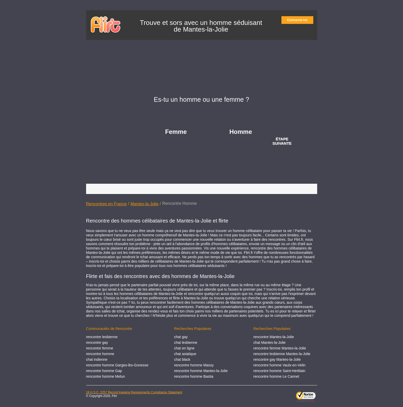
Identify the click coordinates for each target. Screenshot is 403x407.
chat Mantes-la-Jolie (269, 342)
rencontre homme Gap (104, 371)
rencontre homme (100, 354)
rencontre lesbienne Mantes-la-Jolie (281, 354)
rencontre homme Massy (194, 365)
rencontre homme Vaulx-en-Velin (279, 365)
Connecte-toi (299, 20)
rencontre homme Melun (105, 376)
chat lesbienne (185, 342)
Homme (241, 131)
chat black (182, 359)
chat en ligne (184, 348)
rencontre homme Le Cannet (276, 376)
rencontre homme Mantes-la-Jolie (201, 371)
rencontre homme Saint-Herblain (279, 371)
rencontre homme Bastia (193, 376)
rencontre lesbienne (102, 337)
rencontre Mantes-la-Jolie (273, 337)
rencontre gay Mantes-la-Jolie (277, 359)
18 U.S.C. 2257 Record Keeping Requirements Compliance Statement (134, 392)
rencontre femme (99, 348)
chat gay (181, 337)
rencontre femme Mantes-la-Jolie (279, 348)
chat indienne (96, 359)
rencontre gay (97, 342)
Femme (176, 131)
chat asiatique (185, 354)
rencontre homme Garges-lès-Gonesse (117, 365)
